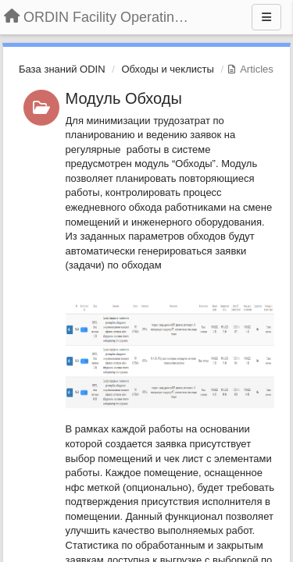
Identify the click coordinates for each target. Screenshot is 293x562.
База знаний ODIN (62, 69)
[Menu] (266, 17)
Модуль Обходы (124, 98)
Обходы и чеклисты (167, 69)
